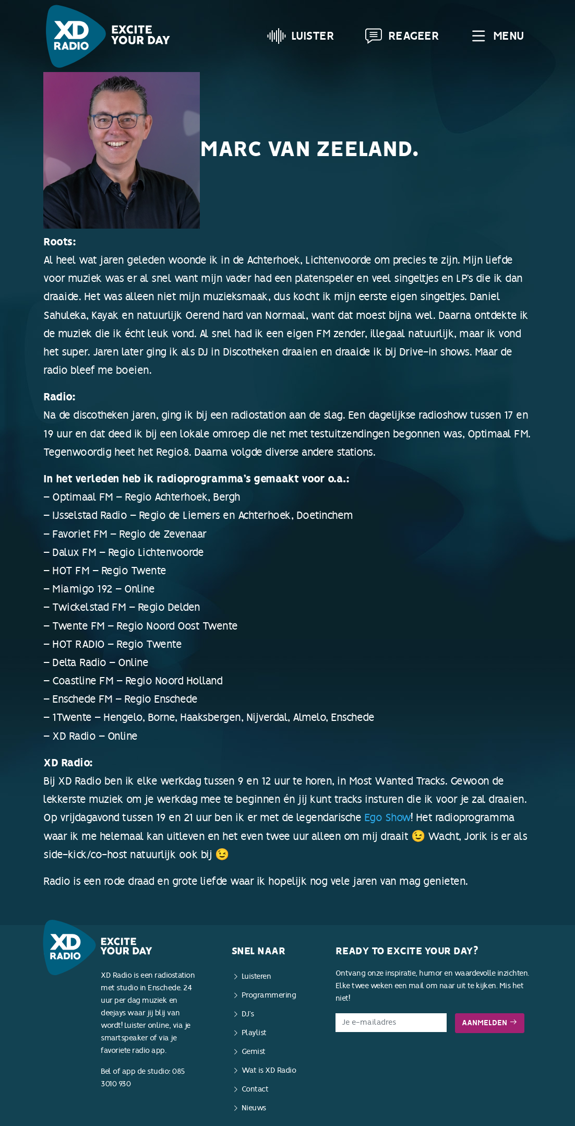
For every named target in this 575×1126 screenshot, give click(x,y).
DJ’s (248, 1014)
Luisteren (256, 976)
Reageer (401, 36)
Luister (300, 36)
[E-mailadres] (391, 1022)
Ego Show (387, 817)
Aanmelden (490, 1023)
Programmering (269, 995)
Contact (255, 1089)
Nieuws (254, 1108)
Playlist (254, 1033)
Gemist (254, 1052)
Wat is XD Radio (269, 1070)
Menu (496, 36)
